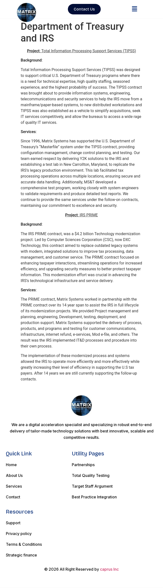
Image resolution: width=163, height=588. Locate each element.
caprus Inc (109, 569)
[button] (134, 9)
